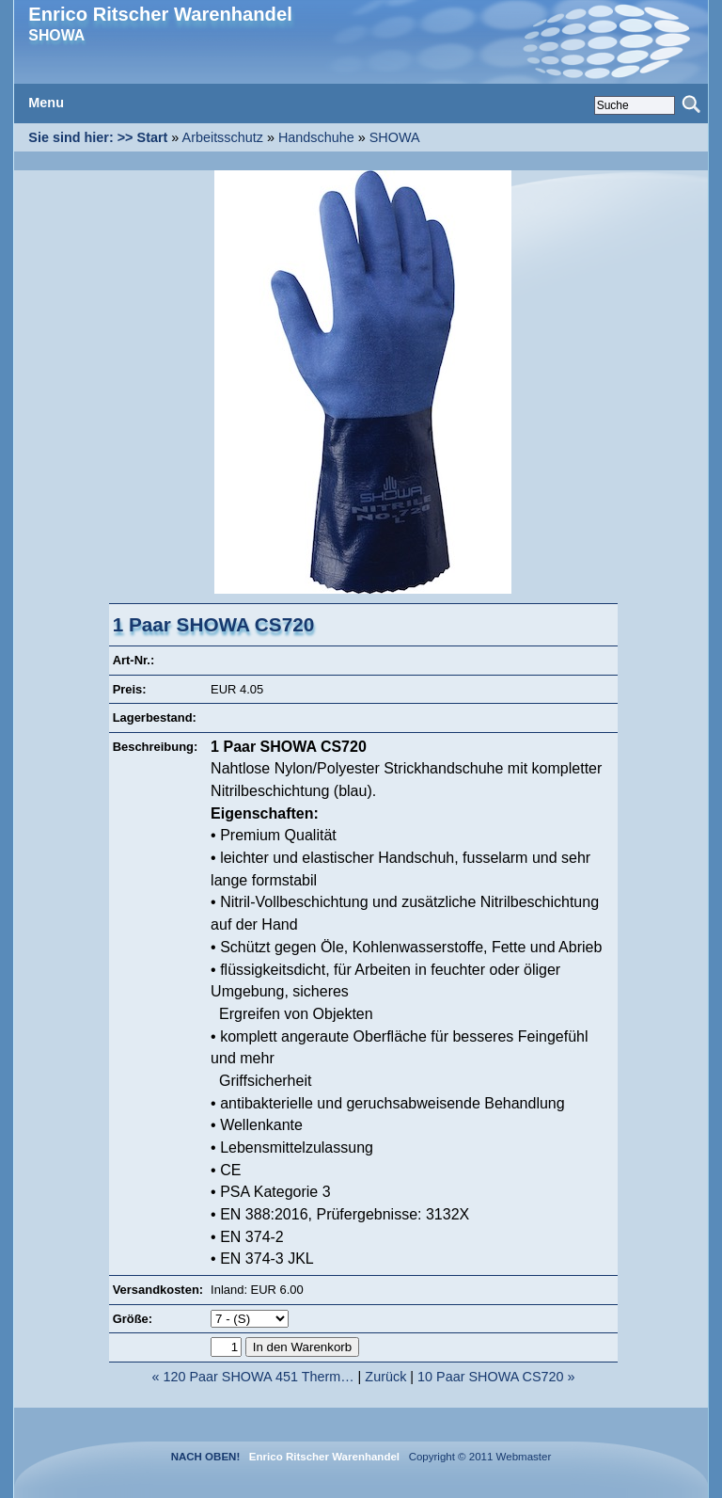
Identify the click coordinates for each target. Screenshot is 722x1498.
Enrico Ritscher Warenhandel (159, 14)
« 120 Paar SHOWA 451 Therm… (252, 1376)
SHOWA (394, 137)
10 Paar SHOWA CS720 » (495, 1376)
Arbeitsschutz (222, 137)
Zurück (385, 1376)
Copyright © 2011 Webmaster (476, 1456)
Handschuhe (316, 137)
